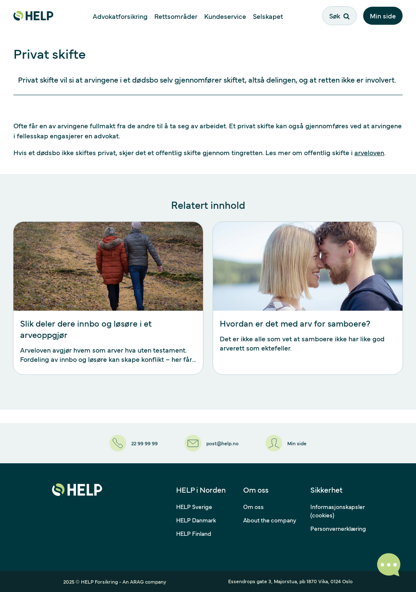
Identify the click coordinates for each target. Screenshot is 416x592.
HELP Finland (193, 533)
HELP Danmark (196, 520)
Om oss (253, 506)
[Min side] (286, 443)
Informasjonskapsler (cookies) (337, 510)
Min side (383, 15)
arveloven (369, 152)
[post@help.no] (211, 443)
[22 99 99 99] (133, 443)
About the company (269, 520)
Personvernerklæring (338, 528)
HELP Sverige (194, 506)
